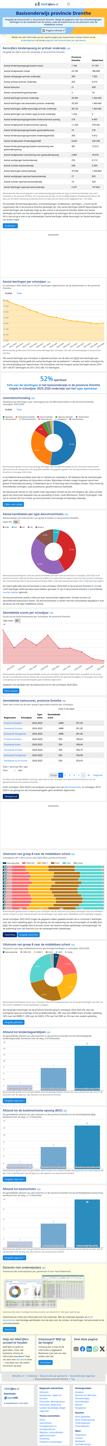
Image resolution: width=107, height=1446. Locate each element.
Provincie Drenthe (13, 719)
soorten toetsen (10, 592)
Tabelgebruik (10, 793)
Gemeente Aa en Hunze (15, 757)
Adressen (44, 1389)
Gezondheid (45, 1419)
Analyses (79, 1389)
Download (9, 1326)
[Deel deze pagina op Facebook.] (82, 1346)
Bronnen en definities (85, 1392)
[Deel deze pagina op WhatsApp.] (95, 1346)
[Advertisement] (53, 256)
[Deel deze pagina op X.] (102, 1346)
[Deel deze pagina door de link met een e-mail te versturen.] (76, 1346)
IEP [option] (17, 620)
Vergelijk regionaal (13, 1097)
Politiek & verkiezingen (50, 1438)
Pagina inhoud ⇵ (53, 30)
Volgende (98, 772)
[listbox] (16, 522)
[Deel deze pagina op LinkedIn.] (89, 1346)
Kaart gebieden (82, 1413)
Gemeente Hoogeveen (15, 730)
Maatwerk (80, 1438)
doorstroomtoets (72, 784)
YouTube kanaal (83, 1441)
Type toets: (8, 620)
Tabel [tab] (19, 293)
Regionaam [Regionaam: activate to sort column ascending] (10, 714)
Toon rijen (13, 767)
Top (73, 1375)
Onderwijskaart (82, 1419)
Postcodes (44, 1398)
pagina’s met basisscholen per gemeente (65, 40)
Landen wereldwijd (48, 1404)
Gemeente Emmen (13, 725)
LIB (95, 586)
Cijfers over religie (13, 504)
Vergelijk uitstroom (28, 931)
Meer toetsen (11, 690)
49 (89, 772)
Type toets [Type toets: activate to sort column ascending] (63, 714)
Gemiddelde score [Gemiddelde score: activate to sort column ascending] (86, 714)
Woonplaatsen (58, 1398)
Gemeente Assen (12, 741)
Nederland (56, 1401)
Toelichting (9, 931)
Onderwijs (9, 225)
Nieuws (78, 1401)
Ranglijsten (80, 1404)
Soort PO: (7, 521)
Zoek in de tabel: (81, 709)
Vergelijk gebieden (13, 1019)
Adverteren (80, 1431)
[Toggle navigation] (68, 4)
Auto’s (42, 1416)
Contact (79, 1434)
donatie (20, 1356)
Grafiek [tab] (8, 293)
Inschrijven (45, 1359)
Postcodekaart (82, 1422)
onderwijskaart (28, 40)
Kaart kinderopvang (85, 1416)
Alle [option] (16, 521)
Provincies (44, 1401)
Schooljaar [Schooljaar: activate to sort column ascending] (44, 714)
